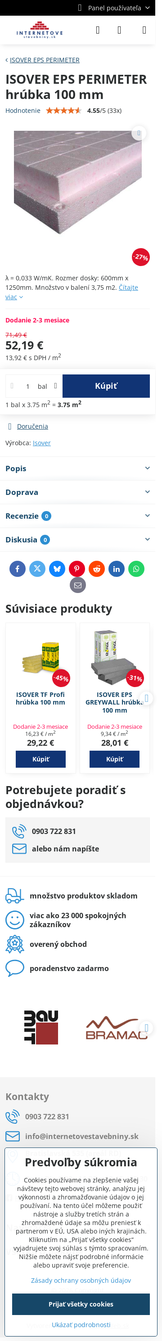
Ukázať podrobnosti (81, 1324)
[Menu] (144, 30)
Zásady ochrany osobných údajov (81, 1280)
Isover (42, 442)
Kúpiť (106, 385)
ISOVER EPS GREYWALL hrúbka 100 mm (115, 702)
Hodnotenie (22, 110)
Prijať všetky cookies (81, 1304)
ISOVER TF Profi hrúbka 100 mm (40, 698)
